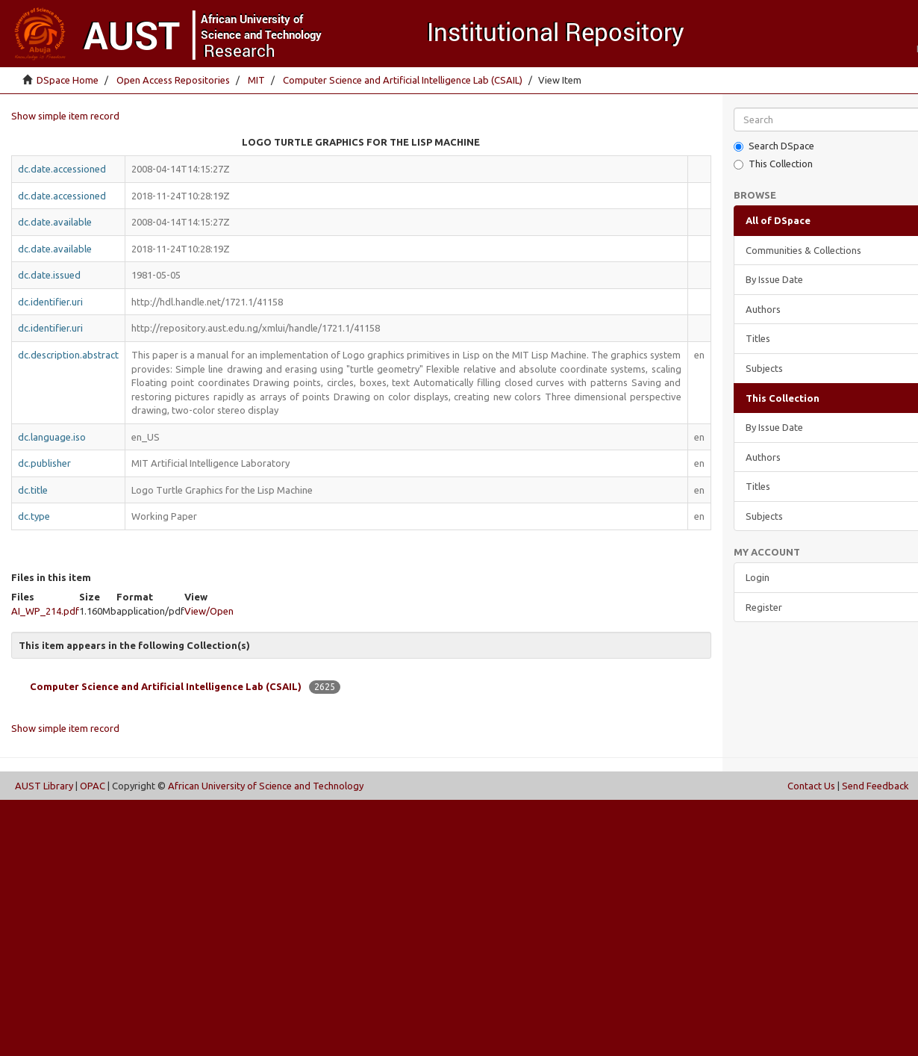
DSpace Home (68, 80)
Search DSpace (774, 146)
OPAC (92, 785)
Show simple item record (65, 116)
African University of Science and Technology (265, 785)
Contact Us (811, 785)
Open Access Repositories (173, 80)
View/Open (209, 611)
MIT (256, 80)
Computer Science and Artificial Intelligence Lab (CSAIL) (402, 80)
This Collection (773, 164)
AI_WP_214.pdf (45, 611)
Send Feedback (875, 785)
